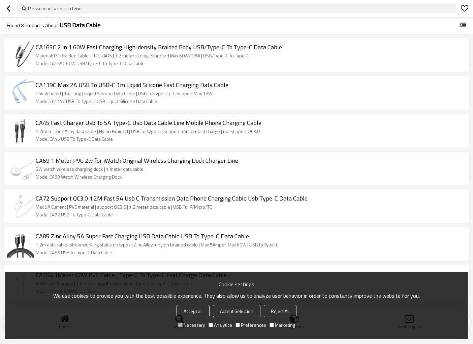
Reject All (280, 311)
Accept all (193, 311)
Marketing (282, 324)
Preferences (250, 324)
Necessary (191, 324)
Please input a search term (55, 8)
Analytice (220, 324)
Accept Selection (236, 311)
